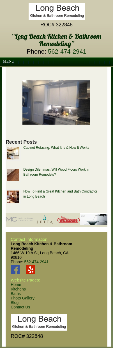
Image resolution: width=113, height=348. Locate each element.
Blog (15, 302)
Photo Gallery (22, 298)
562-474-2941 (67, 51)
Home (16, 284)
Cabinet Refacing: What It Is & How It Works (56, 148)
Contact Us (20, 307)
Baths (16, 293)
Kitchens (18, 289)
